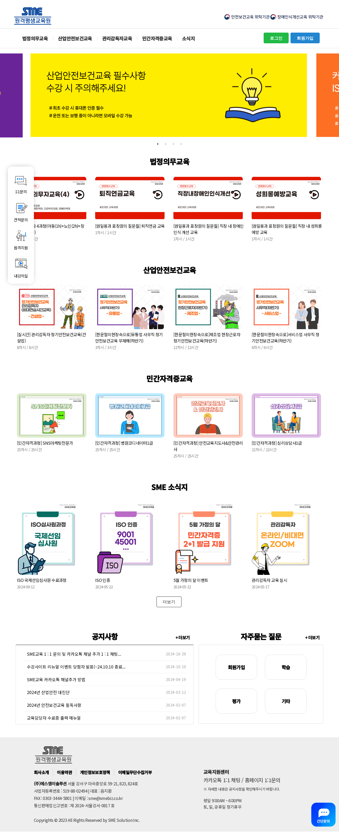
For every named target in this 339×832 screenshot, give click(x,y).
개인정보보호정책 (95, 772)
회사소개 (41, 772)
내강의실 (21, 267)
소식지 (188, 38)
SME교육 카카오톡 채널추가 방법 (56, 679)
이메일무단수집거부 (135, 772)
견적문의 (21, 211)
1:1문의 (21, 183)
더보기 (169, 601)
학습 (286, 667)
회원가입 (305, 37)
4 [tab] (181, 144)
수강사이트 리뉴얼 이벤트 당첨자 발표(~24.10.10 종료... (76, 667)
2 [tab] (165, 144)
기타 (286, 701)
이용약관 (64, 772)
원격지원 (21, 239)
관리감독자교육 (117, 38)
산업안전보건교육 (75, 38)
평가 (236, 701)
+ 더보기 (182, 637)
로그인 (276, 37)
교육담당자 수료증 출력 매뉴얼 (54, 718)
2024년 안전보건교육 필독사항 (54, 705)
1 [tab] (157, 144)
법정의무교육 (35, 38)
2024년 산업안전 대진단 (48, 692)
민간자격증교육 (157, 38)
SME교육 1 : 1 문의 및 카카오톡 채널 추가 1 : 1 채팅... (74, 654)
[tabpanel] (169, 95)
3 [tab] (173, 144)
